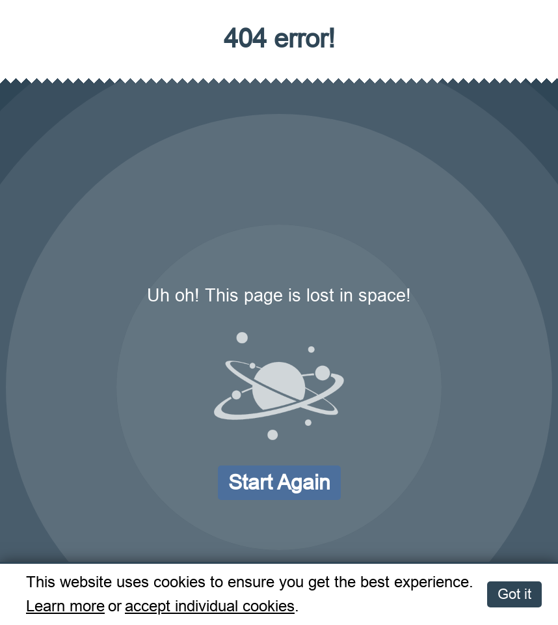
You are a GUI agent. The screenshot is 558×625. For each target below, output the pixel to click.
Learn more (65, 606)
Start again (279, 482)
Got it (514, 594)
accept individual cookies (210, 606)
